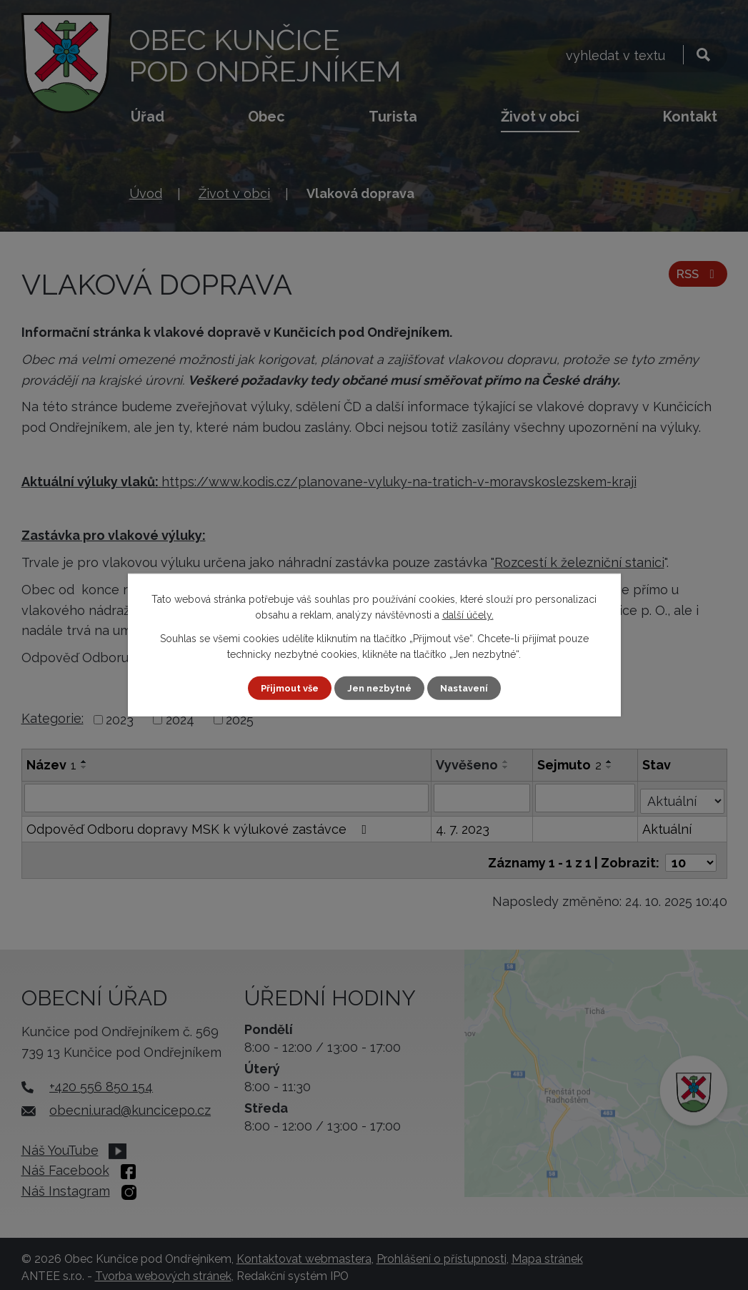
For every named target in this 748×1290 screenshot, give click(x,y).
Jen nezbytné (379, 688)
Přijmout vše (284, 688)
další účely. (468, 614)
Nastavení (469, 688)
